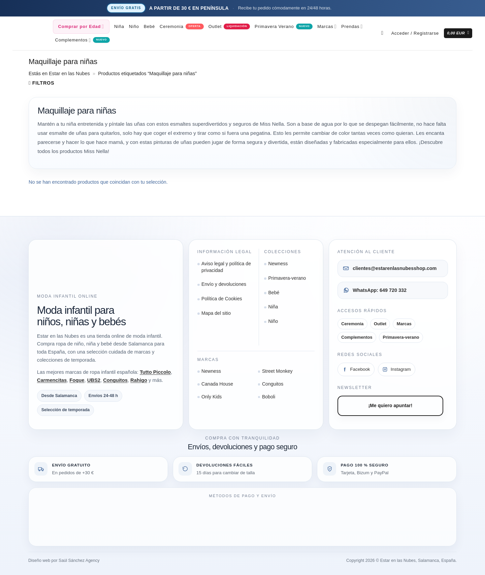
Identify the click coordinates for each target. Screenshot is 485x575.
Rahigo (138, 380)
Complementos (73, 40)
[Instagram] (396, 369)
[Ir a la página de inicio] (57, 269)
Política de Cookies (221, 298)
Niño (134, 26)
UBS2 (93, 380)
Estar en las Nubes (69, 73)
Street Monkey (277, 371)
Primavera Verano (274, 26)
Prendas (352, 26)
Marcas (326, 26)
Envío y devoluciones (223, 284)
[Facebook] (356, 369)
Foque (76, 380)
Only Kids (211, 396)
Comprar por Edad (81, 26)
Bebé (149, 26)
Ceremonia (172, 26)
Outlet (215, 26)
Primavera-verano (287, 278)
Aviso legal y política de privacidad (226, 267)
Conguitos (115, 380)
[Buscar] (384, 33)
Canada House (217, 384)
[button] (415, 33)
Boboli (268, 396)
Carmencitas (52, 380)
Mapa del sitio (216, 313)
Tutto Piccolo (155, 372)
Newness (278, 263)
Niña (119, 26)
